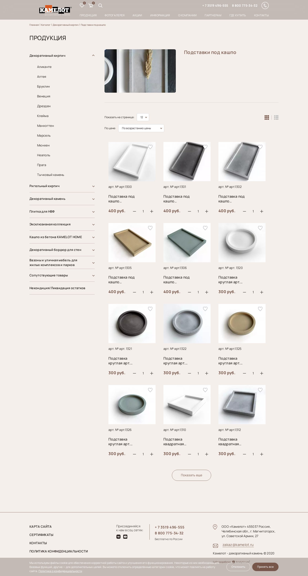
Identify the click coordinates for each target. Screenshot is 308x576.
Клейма (43, 116)
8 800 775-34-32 (245, 5)
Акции (137, 15)
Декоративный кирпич (66, 25)
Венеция (43, 96)
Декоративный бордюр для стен (55, 250)
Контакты (261, 15)
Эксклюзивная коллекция (50, 224)
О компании (187, 15)
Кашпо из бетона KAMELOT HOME (55, 237)
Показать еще (191, 475)
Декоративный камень (47, 199)
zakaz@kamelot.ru (238, 544)
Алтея (41, 76)
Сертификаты (41, 535)
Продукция (88, 15)
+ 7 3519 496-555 (215, 5)
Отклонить (238, 567)
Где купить (237, 15)
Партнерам (213, 15)
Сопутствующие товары (48, 275)
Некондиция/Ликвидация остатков (57, 288)
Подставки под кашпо (93, 25)
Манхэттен (45, 125)
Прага (41, 165)
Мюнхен (43, 145)
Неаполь (43, 155)
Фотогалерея (115, 15)
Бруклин (43, 86)
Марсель (44, 135)
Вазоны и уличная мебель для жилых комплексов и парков (53, 262)
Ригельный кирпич (44, 186)
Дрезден (43, 106)
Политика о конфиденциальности (60, 571)
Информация (160, 15)
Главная (34, 25)
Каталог (46, 25)
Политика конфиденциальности (58, 551)
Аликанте (44, 67)
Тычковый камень (50, 175)
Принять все (265, 567)
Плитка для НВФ (42, 211)
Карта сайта (40, 526)
